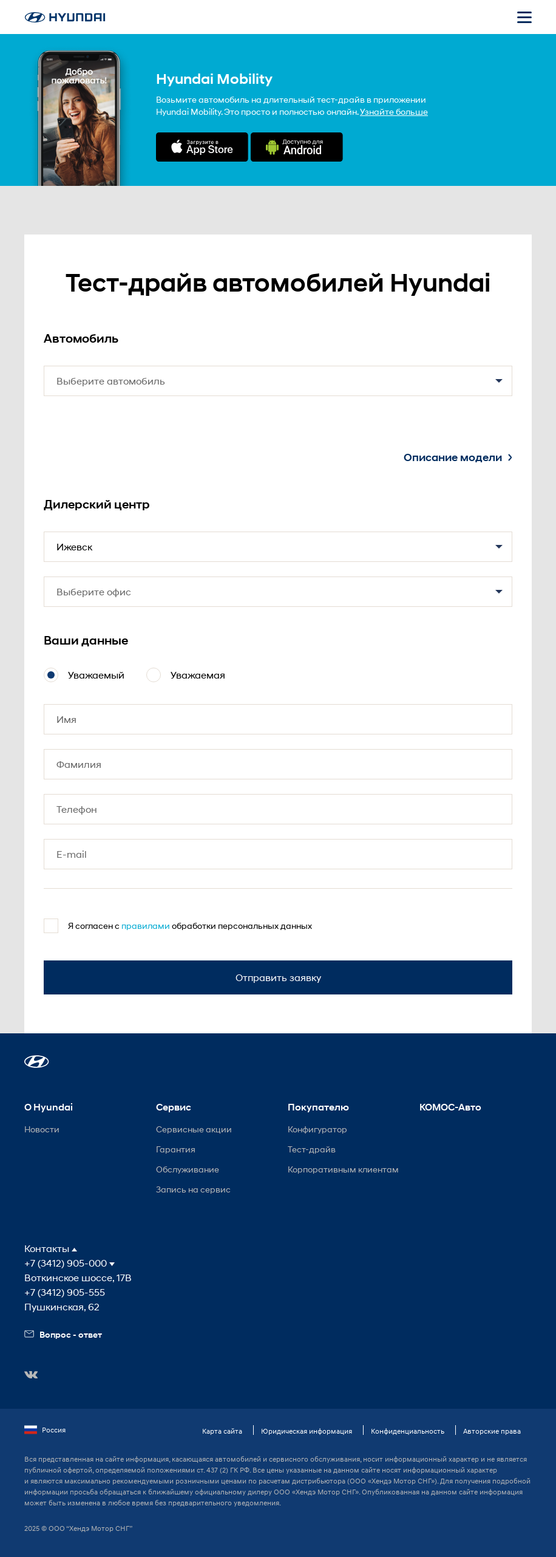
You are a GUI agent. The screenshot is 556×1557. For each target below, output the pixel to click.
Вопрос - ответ (63, 1334)
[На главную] (65, 17)
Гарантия (175, 1149)
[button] (36, 1061)
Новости (41, 1129)
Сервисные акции (194, 1129)
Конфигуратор (317, 1129)
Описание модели (458, 457)
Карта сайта (222, 1431)
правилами (145, 925)
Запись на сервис (193, 1189)
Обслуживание (187, 1169)
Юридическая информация (306, 1431)
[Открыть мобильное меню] (524, 17)
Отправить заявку (278, 977)
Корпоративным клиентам (343, 1169)
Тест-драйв (312, 1149)
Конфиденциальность (407, 1431)
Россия (45, 1430)
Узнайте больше (394, 111)
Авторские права (492, 1431)
